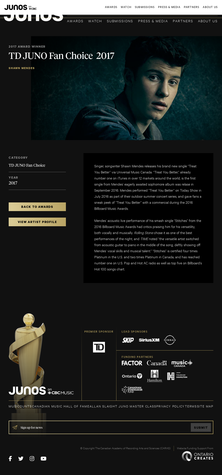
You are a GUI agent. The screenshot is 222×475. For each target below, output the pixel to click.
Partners (183, 20)
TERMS (191, 406)
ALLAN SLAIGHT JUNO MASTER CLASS (123, 406)
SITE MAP (205, 406)
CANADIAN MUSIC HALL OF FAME (61, 406)
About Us (208, 20)
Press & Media (153, 20)
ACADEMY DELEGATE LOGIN (197, 10)
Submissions (120, 20)
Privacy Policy (170, 406)
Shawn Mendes (22, 68)
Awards (75, 20)
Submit (201, 427)
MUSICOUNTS (20, 406)
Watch (95, 20)
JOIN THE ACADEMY (157, 10)
